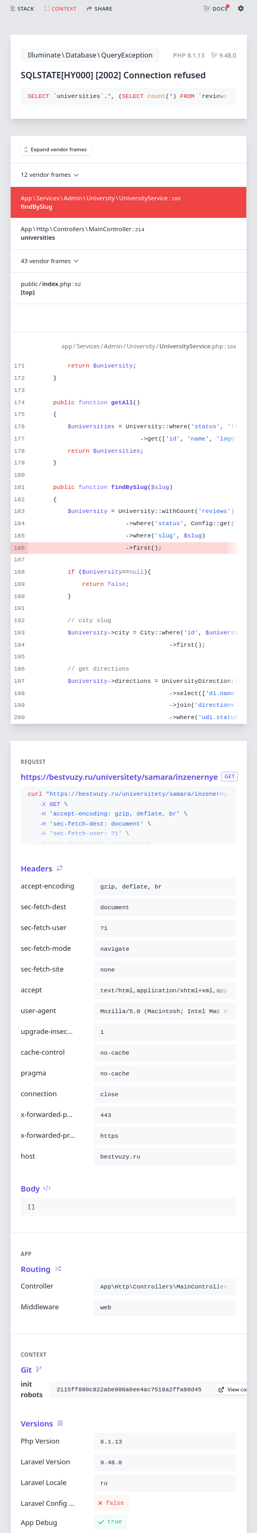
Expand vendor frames (55, 149)
